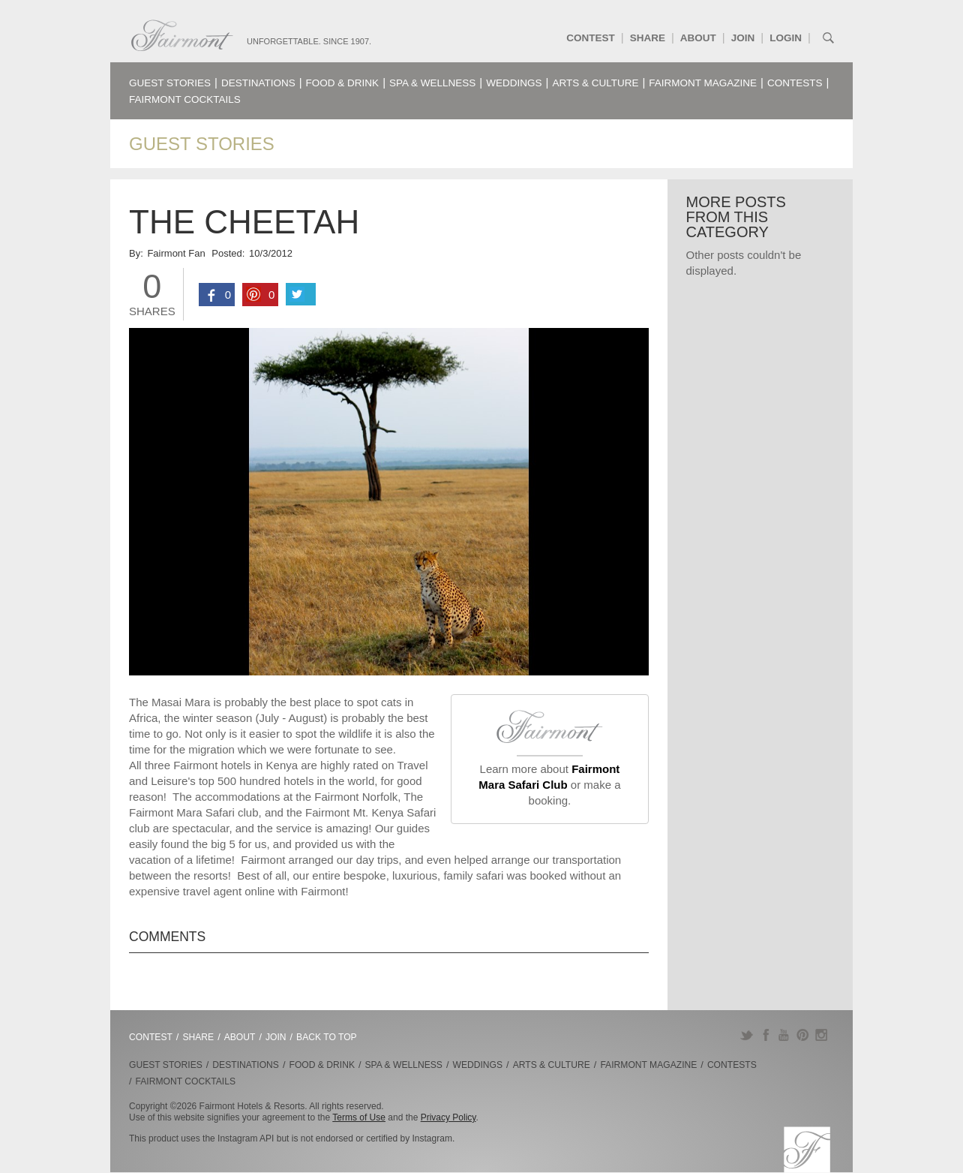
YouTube (784, 1035)
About (698, 38)
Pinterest (802, 1035)
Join (743, 38)
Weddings (514, 83)
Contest (590, 38)
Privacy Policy (448, 1117)
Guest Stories (170, 83)
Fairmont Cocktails (185, 99)
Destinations (258, 83)
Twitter (746, 1035)
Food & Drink (343, 83)
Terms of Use (359, 1117)
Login (786, 38)
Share (647, 38)
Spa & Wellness (432, 83)
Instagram (821, 1035)
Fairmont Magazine (703, 83)
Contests (795, 83)
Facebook (765, 1035)
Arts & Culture (595, 83)
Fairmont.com (182, 36)
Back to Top (326, 1037)
